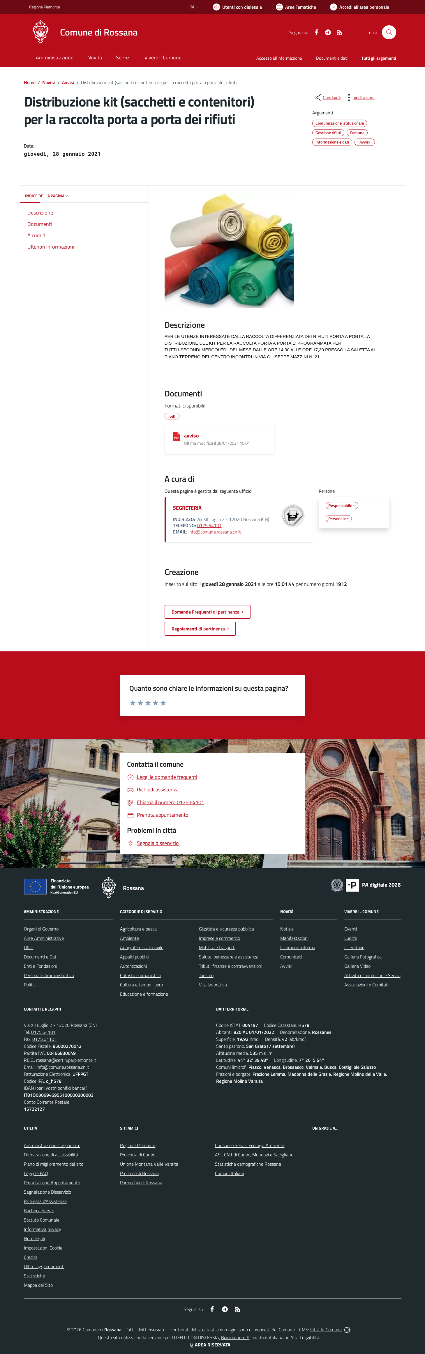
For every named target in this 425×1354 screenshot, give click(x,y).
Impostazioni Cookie (43, 1247)
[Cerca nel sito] (389, 32)
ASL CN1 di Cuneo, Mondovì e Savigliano (254, 1154)
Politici (30, 984)
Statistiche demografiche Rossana (248, 1163)
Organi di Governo (41, 928)
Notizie (287, 928)
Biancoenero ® (235, 1337)
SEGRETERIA (187, 508)
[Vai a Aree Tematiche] (296, 7)
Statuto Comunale (41, 1219)
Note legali (34, 1238)
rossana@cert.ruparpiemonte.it (66, 1060)
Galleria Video (357, 966)
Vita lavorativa (213, 984)
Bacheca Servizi (39, 1210)
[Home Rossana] (83, 32)
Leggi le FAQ (36, 1173)
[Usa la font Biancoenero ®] (237, 7)
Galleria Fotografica (363, 956)
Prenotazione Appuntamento (52, 1182)
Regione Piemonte (138, 1145)
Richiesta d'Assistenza (45, 1201)
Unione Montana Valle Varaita (149, 1163)
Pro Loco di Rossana (139, 1173)
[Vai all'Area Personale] (359, 7)
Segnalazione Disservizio (47, 1191)
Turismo (206, 975)
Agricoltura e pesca (138, 928)
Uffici (28, 947)
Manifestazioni (294, 938)
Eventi (350, 928)
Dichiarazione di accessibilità (51, 1154)
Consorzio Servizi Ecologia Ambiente (250, 1145)
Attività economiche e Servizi (372, 975)
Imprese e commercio (219, 938)
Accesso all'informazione (279, 58)
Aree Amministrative (44, 938)
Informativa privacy (42, 1229)
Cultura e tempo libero (141, 984)
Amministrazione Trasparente (52, 1145)
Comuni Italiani (229, 1173)
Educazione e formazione (144, 993)
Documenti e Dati (40, 956)
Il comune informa (297, 947)
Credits (30, 1257)
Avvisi (68, 82)
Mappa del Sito (38, 1285)
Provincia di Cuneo (137, 1154)
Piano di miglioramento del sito (53, 1163)
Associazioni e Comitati (366, 984)
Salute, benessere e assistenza (228, 956)
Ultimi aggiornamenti (44, 1266)
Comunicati (291, 956)
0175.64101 (209, 525)
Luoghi (350, 938)
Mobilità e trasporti (217, 947)
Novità (48, 82)
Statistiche (34, 1275)
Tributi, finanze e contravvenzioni (230, 966)
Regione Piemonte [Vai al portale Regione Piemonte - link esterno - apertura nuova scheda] (44, 7)
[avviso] (176, 436)
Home (30, 82)
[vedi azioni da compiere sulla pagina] (359, 97)
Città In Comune (326, 1329)
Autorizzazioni (133, 966)
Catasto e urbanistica (140, 975)
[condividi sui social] (327, 97)
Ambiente (129, 938)
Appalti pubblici (134, 956)
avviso (191, 435)
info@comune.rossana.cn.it (214, 531)
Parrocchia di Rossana (141, 1182)
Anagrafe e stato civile (141, 947)
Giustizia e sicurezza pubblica (226, 928)
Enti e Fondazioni (40, 966)
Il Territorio (354, 947)
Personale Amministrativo (49, 975)
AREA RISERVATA (209, 1344)
